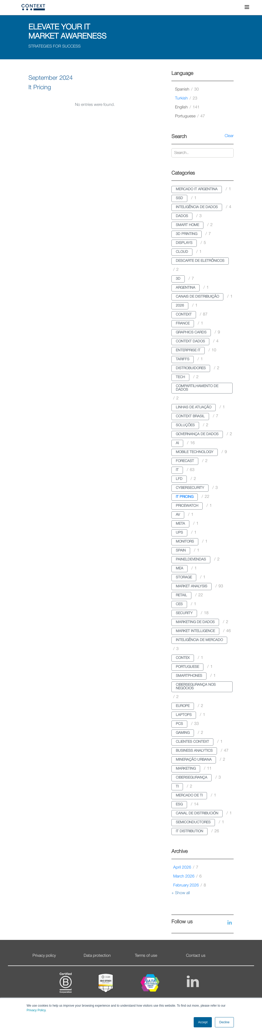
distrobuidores (191, 368)
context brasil (190, 416)
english (187, 107)
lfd (179, 479)
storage (184, 577)
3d (178, 278)
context (184, 314)
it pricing (184, 497)
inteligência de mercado (199, 640)
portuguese (190, 116)
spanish (187, 89)
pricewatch (187, 506)
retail (181, 595)
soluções (185, 425)
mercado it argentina (196, 189)
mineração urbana (194, 759)
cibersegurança (191, 777)
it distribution (189, 831)
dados (182, 216)
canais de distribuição (197, 296)
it (177, 470)
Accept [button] (203, 1022)
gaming (183, 733)
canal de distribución (197, 813)
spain (181, 550)
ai (177, 443)
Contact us (195, 956)
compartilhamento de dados (197, 388)
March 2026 (187, 876)
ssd (179, 198)
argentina (185, 287)
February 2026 (189, 885)
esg (179, 804)
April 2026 (185, 867)
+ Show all (180, 893)
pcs (179, 724)
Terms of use (146, 956)
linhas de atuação (193, 407)
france (183, 323)
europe (183, 706)
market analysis (191, 586)
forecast (185, 461)
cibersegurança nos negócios (196, 686)
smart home (187, 225)
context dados (190, 341)
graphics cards (191, 332)
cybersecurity (190, 488)
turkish (186, 98)
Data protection (97, 956)
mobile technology (194, 452)
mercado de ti (189, 795)
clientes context (192, 742)
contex (183, 658)
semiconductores (193, 822)
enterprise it (188, 350)
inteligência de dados (197, 207)
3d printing (186, 234)
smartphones (189, 676)
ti (177, 786)
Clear (229, 136)
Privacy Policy (36, 1010)
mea (179, 568)
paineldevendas (191, 559)
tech (180, 377)
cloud (182, 252)
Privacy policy (44, 956)
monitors (185, 541)
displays (184, 243)
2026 (180, 305)
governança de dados (197, 434)
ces (179, 604)
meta (180, 523)
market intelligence (195, 631)
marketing (186, 768)
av (178, 514)
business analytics (194, 750)
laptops (184, 715)
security (184, 613)
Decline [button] (224, 1022)
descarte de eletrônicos (200, 261)
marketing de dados (195, 622)
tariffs (182, 359)
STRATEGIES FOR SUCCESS (54, 46)
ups (179, 532)
